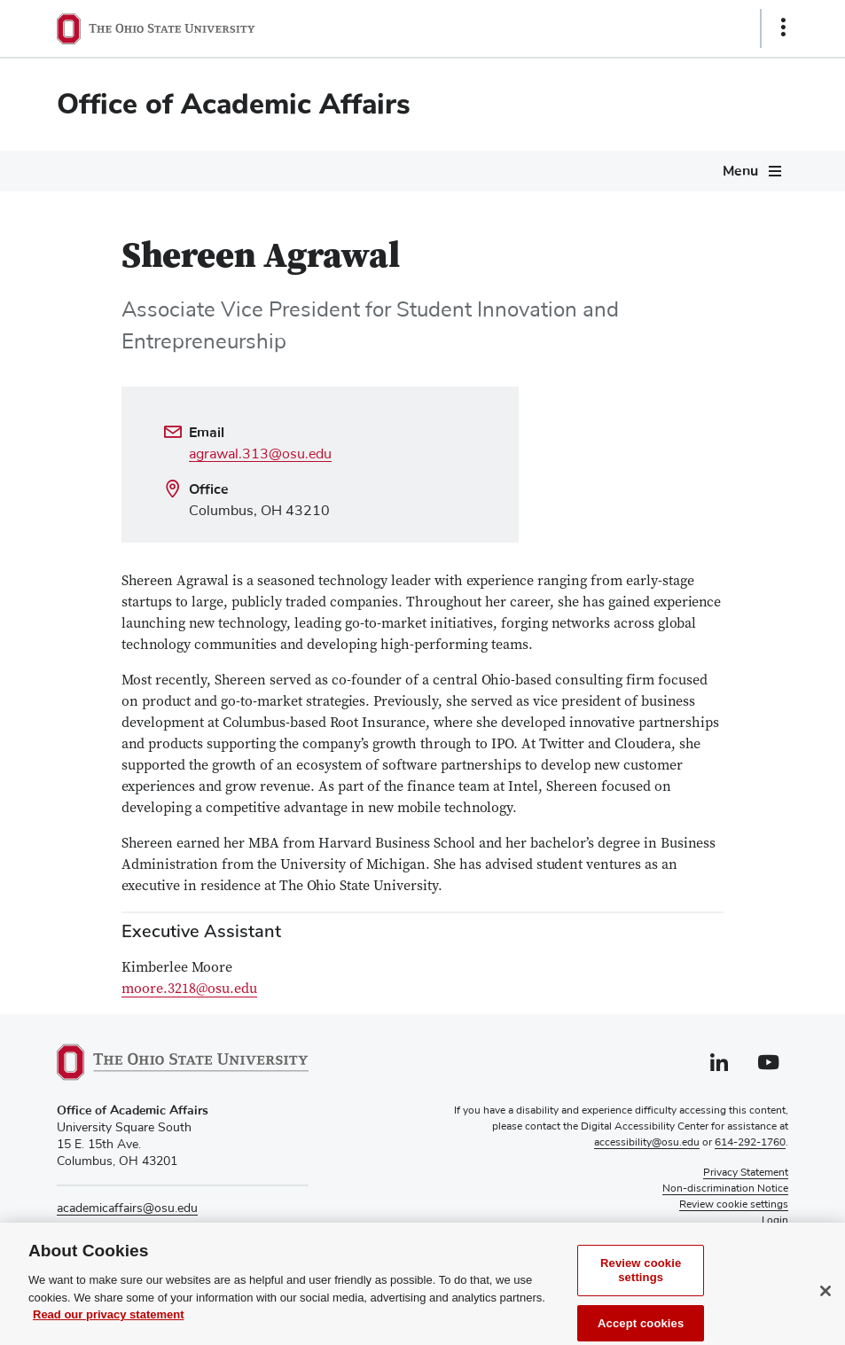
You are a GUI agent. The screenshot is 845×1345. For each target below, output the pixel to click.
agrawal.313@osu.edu (260, 454)
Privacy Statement (745, 1173)
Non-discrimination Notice (725, 1189)
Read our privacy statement (108, 1329)
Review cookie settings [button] (733, 1205)
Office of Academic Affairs (234, 104)
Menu (740, 171)
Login (775, 1221)
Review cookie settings (640, 1285)
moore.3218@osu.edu (189, 989)
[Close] (825, 1305)
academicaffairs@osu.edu (127, 1208)
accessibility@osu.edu (647, 1143)
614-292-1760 (750, 1143)
